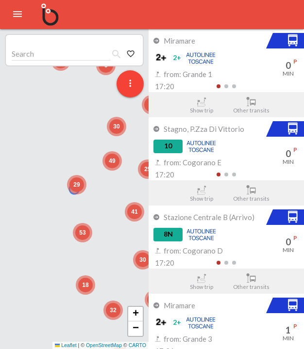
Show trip (201, 105)
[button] (76, 184)
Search (23, 53)
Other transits (251, 105)
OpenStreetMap (104, 345)
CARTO (137, 345)
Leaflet (66, 345)
